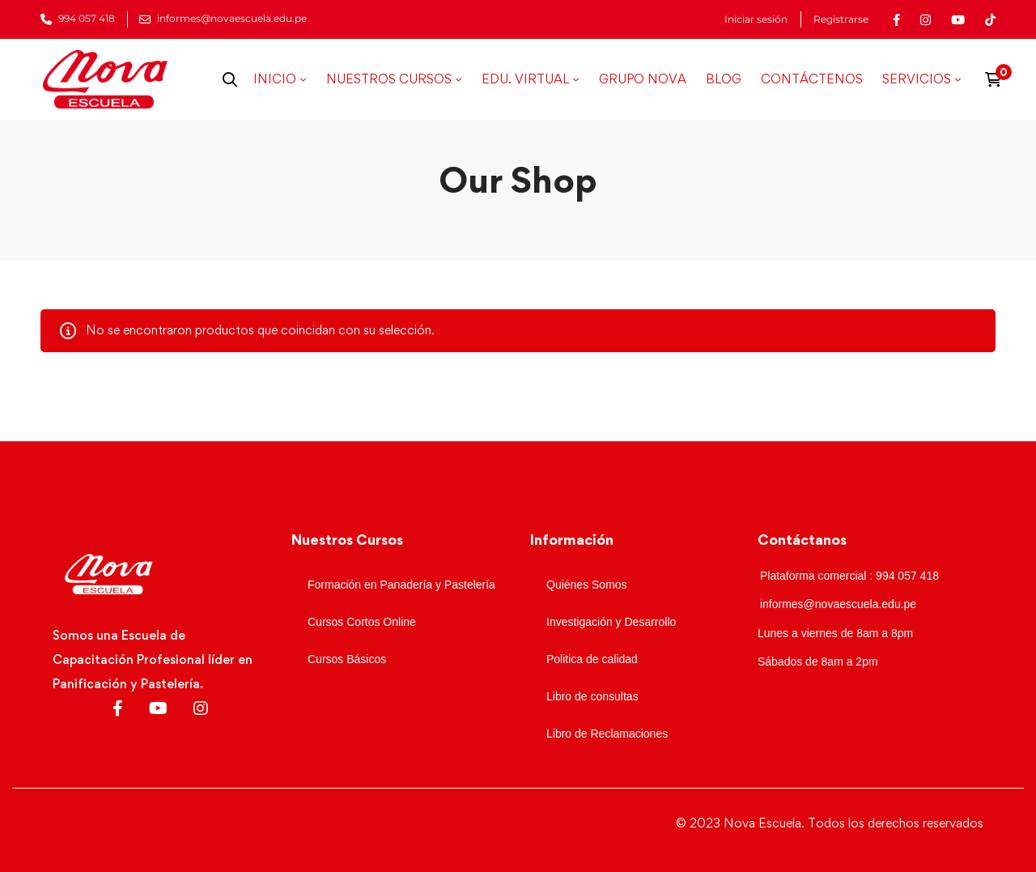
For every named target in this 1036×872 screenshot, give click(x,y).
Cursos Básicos (347, 659)
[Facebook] (118, 708)
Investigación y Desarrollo (611, 621)
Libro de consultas (592, 696)
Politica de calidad (592, 659)
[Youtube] (158, 708)
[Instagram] (201, 708)
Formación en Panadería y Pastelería (401, 584)
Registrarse (840, 19)
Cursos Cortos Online (362, 621)
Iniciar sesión (756, 19)
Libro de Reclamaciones (607, 733)
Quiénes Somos (586, 584)
